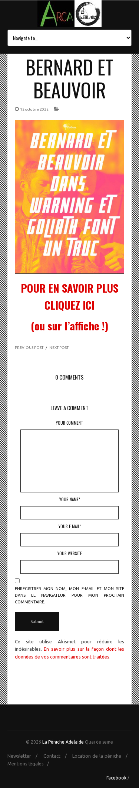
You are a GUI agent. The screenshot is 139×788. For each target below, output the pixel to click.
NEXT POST (59, 348)
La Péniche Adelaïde (63, 742)
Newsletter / (24, 755)
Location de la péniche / (102, 755)
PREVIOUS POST (29, 348)
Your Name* (69, 499)
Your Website (69, 553)
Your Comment (69, 423)
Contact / (57, 755)
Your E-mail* (70, 526)
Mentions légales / (29, 763)
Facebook (116, 777)
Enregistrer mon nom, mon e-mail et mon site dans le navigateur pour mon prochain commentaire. (69, 595)
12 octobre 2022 (34, 109)
